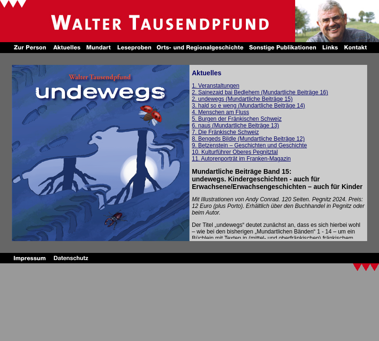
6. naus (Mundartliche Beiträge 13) (235, 125)
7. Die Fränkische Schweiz (225, 132)
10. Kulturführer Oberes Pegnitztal (235, 152)
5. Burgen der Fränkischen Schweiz (236, 119)
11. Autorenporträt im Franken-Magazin (241, 158)
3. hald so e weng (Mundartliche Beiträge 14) (248, 105)
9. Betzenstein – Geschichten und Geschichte (249, 145)
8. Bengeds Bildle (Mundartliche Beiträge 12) (248, 138)
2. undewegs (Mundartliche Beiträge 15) (242, 99)
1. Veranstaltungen (215, 85)
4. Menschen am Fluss (220, 112)
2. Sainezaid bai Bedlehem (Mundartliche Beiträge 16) (260, 92)
